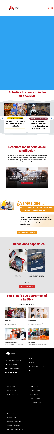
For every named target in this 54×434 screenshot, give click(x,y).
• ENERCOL (32, 358)
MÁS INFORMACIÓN (27, 184)
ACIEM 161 (17, 277)
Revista (17, 275)
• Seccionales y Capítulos (13, 426)
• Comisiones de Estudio (13, 422)
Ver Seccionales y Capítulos (26, 232)
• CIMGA (31, 362)
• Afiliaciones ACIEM (35, 394)
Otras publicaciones (27, 286)
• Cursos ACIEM (10, 386)
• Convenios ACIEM (34, 398)
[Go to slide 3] (28, 282)
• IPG (30, 370)
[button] (2, 118)
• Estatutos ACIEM (11, 418)
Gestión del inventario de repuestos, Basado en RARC (15, 123)
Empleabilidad (27, 172)
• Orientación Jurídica (35, 402)
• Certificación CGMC (12, 394)
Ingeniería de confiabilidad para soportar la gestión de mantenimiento (39, 125)
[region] (27, 118)
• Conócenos (10, 414)
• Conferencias (33, 386)
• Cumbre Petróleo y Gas (36, 366)
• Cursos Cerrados (11, 390)
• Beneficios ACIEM (34, 390)
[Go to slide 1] (25, 282)
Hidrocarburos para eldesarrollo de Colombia (36, 275)
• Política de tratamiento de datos (14, 430)
